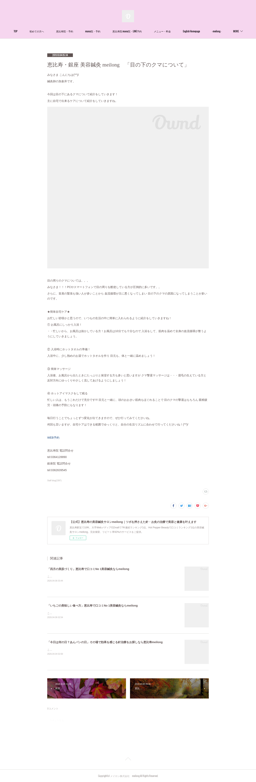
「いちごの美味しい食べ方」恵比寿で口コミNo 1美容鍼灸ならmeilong (92, 605)
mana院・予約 (103, 31)
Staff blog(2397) (54, 480)
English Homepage (201, 31)
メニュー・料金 (172, 31)
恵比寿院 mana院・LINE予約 (137, 31)
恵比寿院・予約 (75, 31)
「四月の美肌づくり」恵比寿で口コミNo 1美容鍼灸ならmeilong (88, 569)
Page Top (128, 759)
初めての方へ (47, 31)
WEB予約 (53, 437)
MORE (225, 31)
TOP (26, 31)
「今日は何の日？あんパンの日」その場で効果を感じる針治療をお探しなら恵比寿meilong (105, 642)
